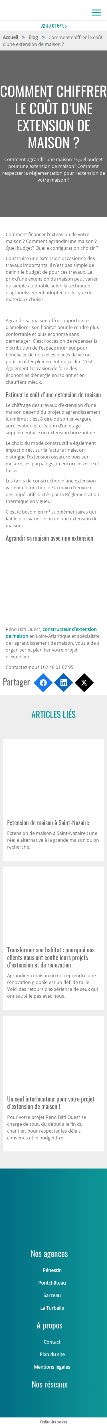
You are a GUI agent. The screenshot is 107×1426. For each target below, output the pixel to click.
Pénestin (52, 1270)
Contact (52, 1342)
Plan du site (52, 1354)
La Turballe (52, 1308)
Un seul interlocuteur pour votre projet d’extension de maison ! (50, 1102)
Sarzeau (52, 1295)
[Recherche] (96, 12)
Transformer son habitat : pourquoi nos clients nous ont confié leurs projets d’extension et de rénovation (50, 957)
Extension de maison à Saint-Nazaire (48, 822)
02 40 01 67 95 (54, 25)
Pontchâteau (52, 1283)
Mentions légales (52, 1367)
